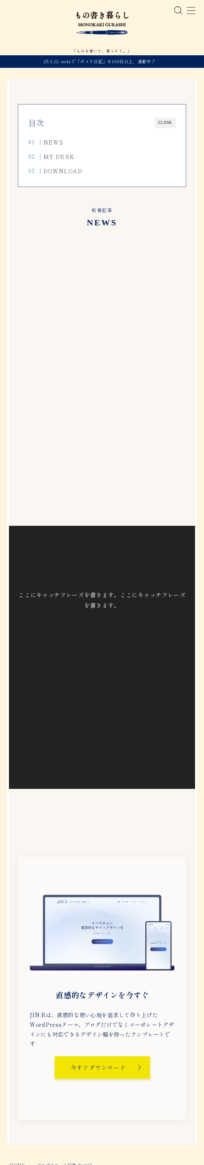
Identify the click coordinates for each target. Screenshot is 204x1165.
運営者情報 (58, 1138)
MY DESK (58, 159)
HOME (17, 1116)
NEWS (53, 145)
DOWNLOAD (62, 173)
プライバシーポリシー (100, 1138)
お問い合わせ (144, 1138)
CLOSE (165, 125)
